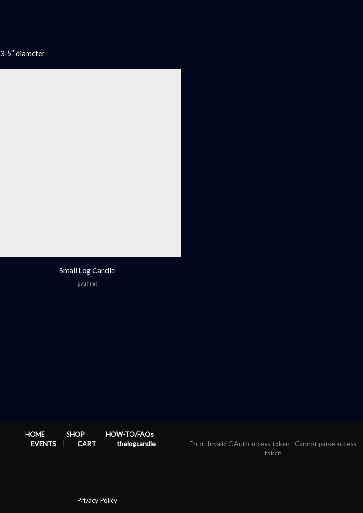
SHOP (75, 434)
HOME (35, 434)
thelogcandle (136, 443)
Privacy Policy (97, 500)
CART (87, 443)
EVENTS (43, 443)
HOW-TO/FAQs (130, 434)
